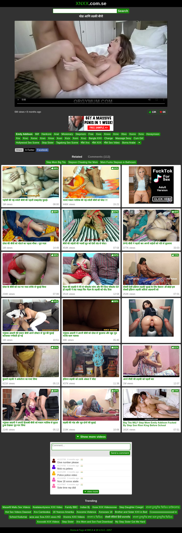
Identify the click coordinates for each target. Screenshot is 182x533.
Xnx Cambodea (42, 512)
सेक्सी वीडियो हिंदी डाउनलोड (117, 517)
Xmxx (51, 138)
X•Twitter (29, 150)
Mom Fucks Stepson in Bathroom (118, 162)
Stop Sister (48, 142)
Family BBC (71, 507)
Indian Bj (85, 507)
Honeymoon (152, 134)
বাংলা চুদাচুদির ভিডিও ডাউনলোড (162, 507)
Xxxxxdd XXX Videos (48, 521)
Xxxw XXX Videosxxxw (104, 507)
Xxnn (75, 138)
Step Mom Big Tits (56, 162)
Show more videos (91, 436)
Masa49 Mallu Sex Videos (16, 507)
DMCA (89, 530)
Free (90, 134)
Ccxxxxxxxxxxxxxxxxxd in (163, 512)
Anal (56, 134)
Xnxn (42, 138)
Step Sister (68, 521)
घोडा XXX (96, 142)
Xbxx (124, 134)
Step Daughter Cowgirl (131, 507)
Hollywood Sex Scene (27, 142)
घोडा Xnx (85, 142)
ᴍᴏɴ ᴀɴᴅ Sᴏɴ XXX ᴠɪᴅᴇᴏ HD (45, 517)
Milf (37, 134)
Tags (81, 530)
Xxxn (59, 138)
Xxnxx (34, 138)
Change (108, 138)
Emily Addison (24, 134)
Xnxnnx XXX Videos (74, 517)
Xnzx (67, 138)
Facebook (42, 150)
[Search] (85, 11)
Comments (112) (99, 156)
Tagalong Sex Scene (67, 142)
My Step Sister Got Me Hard (130, 521)
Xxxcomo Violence (86, 512)
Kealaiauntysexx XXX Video (47, 507)
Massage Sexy (123, 138)
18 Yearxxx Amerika (63, 512)
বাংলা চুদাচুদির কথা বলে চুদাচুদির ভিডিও (152, 517)
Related (77, 156)
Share (19, 150)
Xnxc (25, 138)
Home (73, 530)
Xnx (18, 138)
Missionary (67, 134)
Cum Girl (138, 138)
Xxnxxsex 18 (105, 512)
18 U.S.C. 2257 (103, 530)
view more (91, 491)
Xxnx (141, 134)
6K (163, 112)
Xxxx (98, 134)
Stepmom (81, 134)
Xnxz (83, 138)
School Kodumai (18, 517)
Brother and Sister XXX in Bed (131, 512)
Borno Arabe (128, 142)
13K (152, 112)
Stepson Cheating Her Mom (83, 162)
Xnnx (115, 134)
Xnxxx (107, 134)
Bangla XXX (95, 138)
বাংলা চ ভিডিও (94, 517)
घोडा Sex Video (111, 142)
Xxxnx (132, 134)
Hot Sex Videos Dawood (18, 512)
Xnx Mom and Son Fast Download (94, 521)
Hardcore (46, 134)
